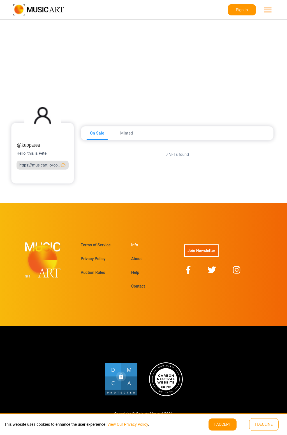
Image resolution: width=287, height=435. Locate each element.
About (136, 258)
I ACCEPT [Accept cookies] (222, 424)
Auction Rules (93, 272)
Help (135, 272)
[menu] (267, 10)
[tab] (97, 133)
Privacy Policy (93, 258)
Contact (138, 286)
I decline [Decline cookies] (264, 424)
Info (134, 245)
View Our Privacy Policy (127, 424)
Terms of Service (95, 245)
